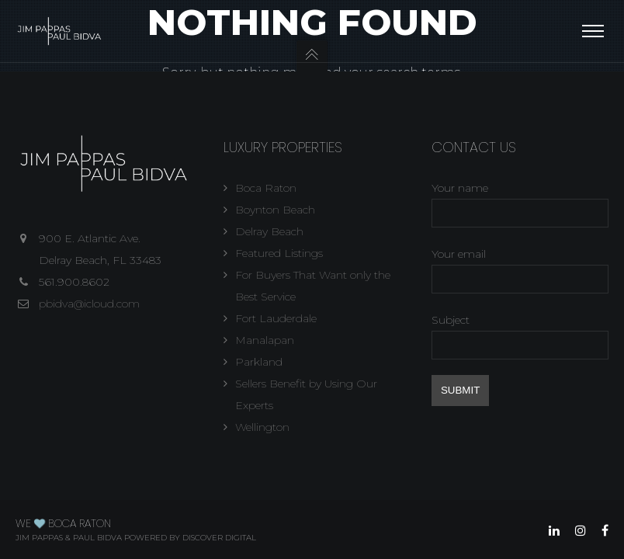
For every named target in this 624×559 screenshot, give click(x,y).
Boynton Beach (275, 210)
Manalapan (264, 340)
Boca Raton (265, 188)
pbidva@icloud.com (89, 304)
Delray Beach (269, 231)
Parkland (259, 362)
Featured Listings (279, 253)
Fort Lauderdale (276, 318)
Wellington (262, 427)
